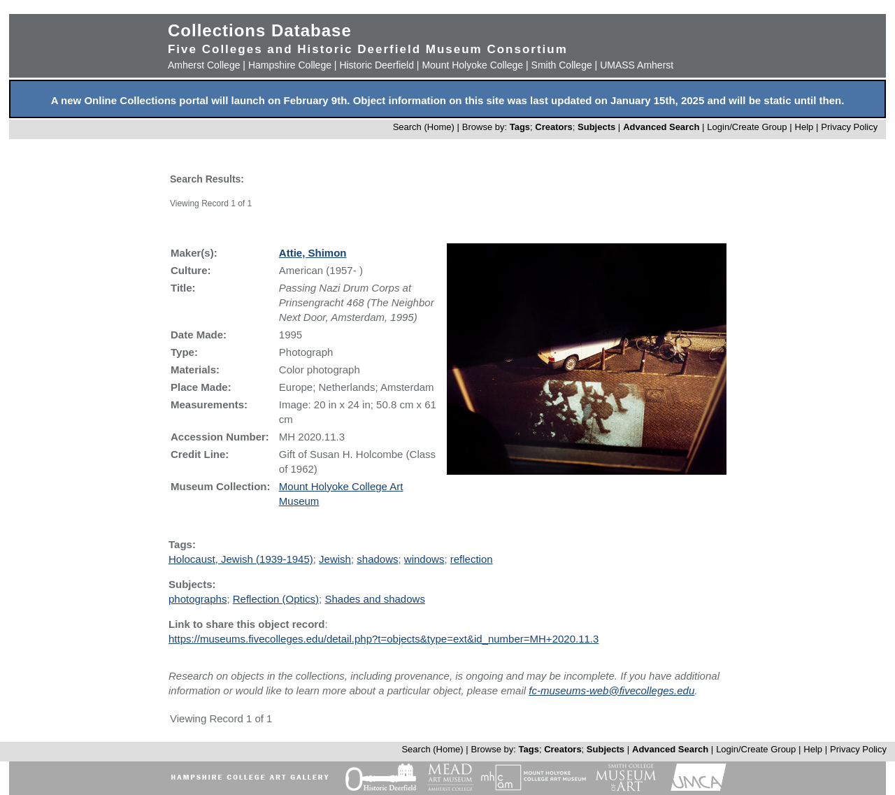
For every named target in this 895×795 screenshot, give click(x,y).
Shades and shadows (374, 599)
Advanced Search (661, 127)
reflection (471, 559)
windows (424, 559)
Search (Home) (423, 127)
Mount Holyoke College (472, 65)
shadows (377, 559)
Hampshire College (289, 65)
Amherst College (204, 65)
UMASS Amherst (636, 65)
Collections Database (260, 30)
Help (804, 127)
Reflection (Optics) (276, 599)
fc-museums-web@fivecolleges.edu (611, 690)
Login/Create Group (748, 127)
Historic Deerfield (376, 65)
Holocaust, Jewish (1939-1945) (241, 559)
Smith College (561, 65)
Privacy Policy (849, 127)
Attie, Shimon (313, 253)
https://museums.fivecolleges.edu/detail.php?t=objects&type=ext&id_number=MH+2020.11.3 (384, 639)
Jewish (335, 559)
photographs (198, 599)
